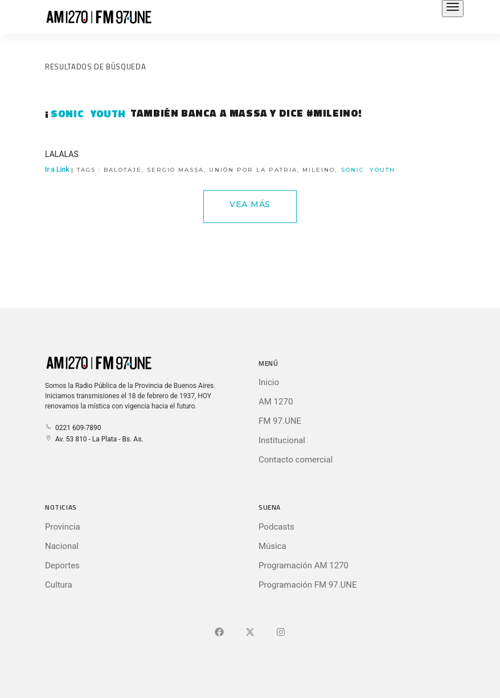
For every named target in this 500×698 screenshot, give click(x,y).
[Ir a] (280, 632)
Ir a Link (220, 170)
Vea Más (250, 204)
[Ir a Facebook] (219, 632)
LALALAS (62, 154)
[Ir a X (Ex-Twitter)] (250, 632)
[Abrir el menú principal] (453, 8)
